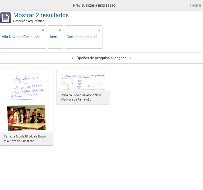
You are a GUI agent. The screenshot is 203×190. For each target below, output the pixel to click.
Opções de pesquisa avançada (101, 58)
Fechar (195, 5)
